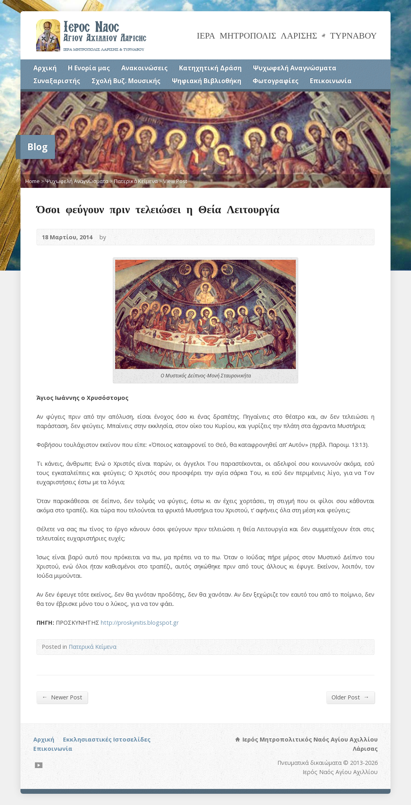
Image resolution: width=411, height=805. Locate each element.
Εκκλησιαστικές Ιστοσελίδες (107, 739)
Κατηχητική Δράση (210, 67)
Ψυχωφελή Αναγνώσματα (294, 67)
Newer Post (62, 697)
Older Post (350, 697)
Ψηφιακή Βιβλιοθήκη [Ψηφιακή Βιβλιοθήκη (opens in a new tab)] (206, 80)
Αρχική (45, 67)
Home (32, 181)
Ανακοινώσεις (144, 67)
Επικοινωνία (331, 80)
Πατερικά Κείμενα (136, 181)
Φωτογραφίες (275, 80)
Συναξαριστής (56, 80)
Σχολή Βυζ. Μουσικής (126, 80)
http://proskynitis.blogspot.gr (140, 622)
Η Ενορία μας (89, 67)
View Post (175, 181)
